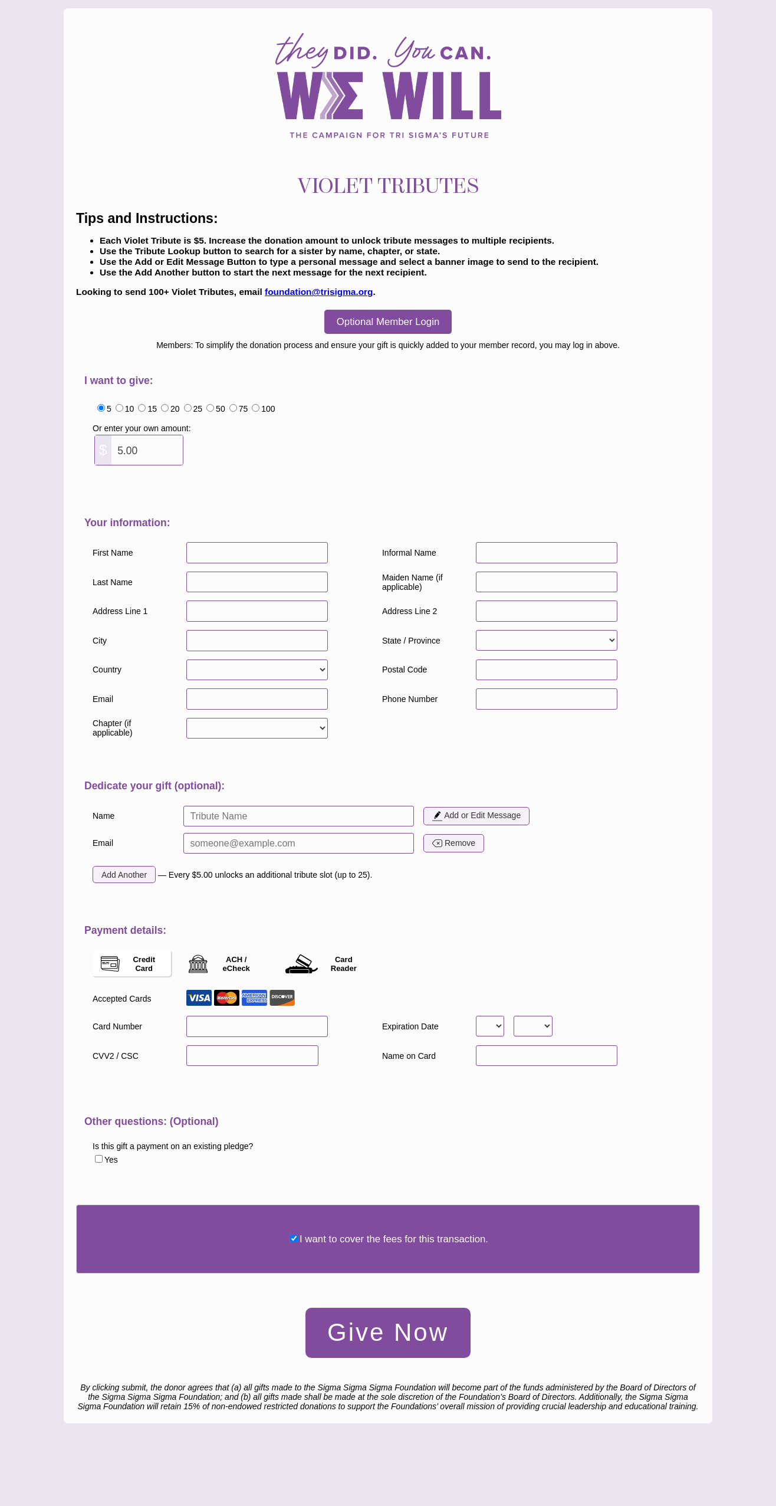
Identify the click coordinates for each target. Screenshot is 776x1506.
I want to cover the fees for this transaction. (394, 1239)
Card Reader (321, 963)
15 (152, 409)
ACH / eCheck (219, 963)
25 (198, 409)
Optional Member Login (388, 321)
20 (175, 409)
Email (103, 843)
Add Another (124, 875)
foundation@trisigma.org (319, 292)
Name (103, 816)
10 (129, 409)
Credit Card (128, 963)
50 (220, 409)
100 (268, 409)
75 (243, 409)
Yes (111, 1159)
